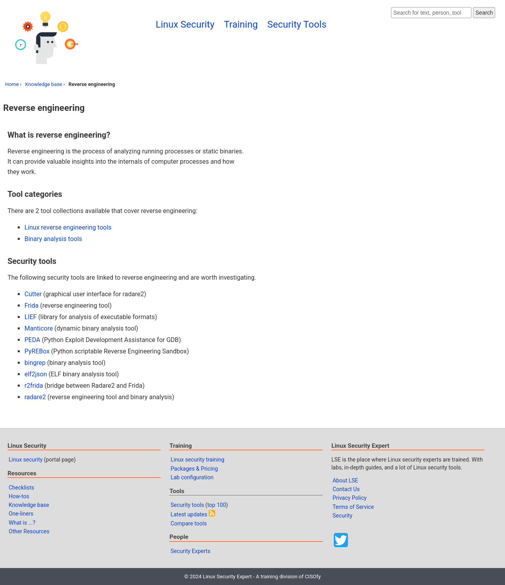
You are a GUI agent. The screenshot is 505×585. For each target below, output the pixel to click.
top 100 (216, 505)
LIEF (30, 317)
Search (484, 12)
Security (342, 515)
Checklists (21, 487)
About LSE (345, 480)
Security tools (187, 505)
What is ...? (22, 523)
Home (12, 84)
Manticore (38, 328)
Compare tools (188, 523)
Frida (31, 305)
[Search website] (431, 12)
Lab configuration (191, 477)
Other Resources (29, 531)
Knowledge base (43, 84)
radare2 (35, 397)
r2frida (33, 385)
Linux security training (197, 459)
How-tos (19, 496)
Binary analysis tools (53, 239)
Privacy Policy (350, 498)
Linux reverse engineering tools (68, 227)
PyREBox (37, 351)
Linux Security (185, 24)
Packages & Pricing (194, 468)
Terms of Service (353, 507)
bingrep (34, 362)
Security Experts (190, 551)
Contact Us (346, 489)
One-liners (21, 513)
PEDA (32, 340)
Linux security (26, 459)
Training (241, 24)
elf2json (35, 374)
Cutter (33, 294)
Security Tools (296, 24)
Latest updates (188, 514)
